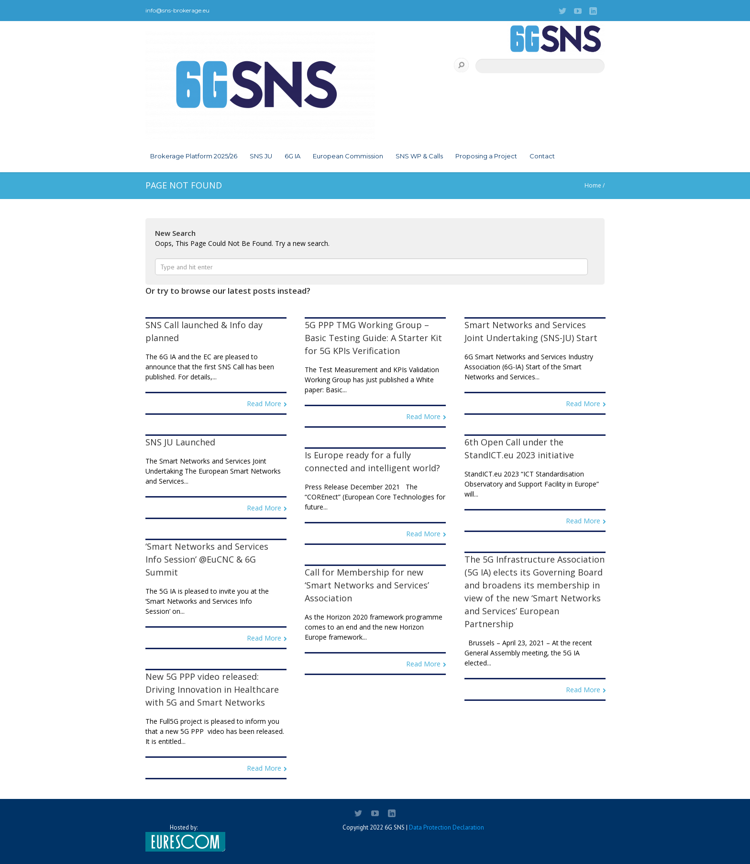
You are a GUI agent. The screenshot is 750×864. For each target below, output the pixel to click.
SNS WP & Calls (419, 156)
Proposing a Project (486, 156)
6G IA (292, 156)
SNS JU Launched (180, 442)
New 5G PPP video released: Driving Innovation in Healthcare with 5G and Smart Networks (212, 689)
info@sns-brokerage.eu (177, 10)
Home (593, 185)
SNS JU (261, 156)
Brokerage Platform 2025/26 (193, 156)
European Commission (348, 156)
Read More (264, 403)
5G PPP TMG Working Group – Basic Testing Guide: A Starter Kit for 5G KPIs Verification (373, 337)
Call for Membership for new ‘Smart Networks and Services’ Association (367, 585)
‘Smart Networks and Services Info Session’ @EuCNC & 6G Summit (206, 559)
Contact (542, 156)
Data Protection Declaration (446, 827)
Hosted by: (183, 837)
